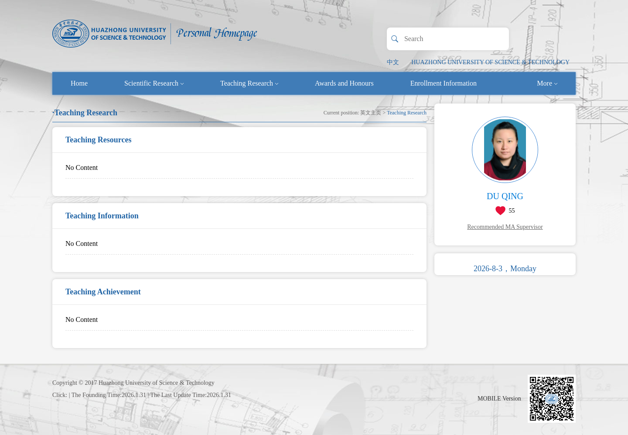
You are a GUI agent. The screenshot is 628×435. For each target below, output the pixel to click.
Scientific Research (154, 83)
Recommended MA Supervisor (505, 227)
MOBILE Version (499, 398)
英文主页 (370, 113)
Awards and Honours (344, 83)
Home (79, 83)
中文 (393, 62)
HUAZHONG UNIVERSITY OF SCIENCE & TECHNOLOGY (490, 62)
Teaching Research (249, 83)
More (547, 83)
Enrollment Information (443, 83)
